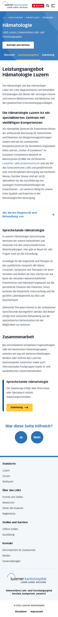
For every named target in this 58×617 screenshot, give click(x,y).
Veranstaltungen (11, 561)
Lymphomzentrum (29, 163)
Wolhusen (7, 481)
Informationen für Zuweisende (18, 550)
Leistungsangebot (28, 55)
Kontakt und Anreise (18, 45)
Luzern (6, 470)
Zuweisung (48, 55)
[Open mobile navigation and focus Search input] (48, 5)
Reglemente (8, 513)
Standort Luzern (32, 18)
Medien (6, 555)
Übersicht (9, 55)
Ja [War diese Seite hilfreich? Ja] (21, 437)
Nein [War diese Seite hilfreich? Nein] (37, 437)
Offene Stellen (10, 529)
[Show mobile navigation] (53, 5)
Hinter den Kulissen (12, 508)
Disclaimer (21, 611)
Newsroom (8, 502)
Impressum (36, 611)
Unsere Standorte (15, 18)
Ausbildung (8, 534)
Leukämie (7, 163)
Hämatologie (48, 18)
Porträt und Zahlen (12, 497)
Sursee (6, 476)
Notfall (38, 5)
